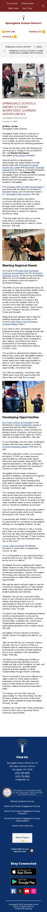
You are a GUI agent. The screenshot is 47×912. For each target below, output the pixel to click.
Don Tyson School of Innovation (17, 422)
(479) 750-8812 (22, 776)
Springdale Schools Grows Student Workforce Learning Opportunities (26, 52)
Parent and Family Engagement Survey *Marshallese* (22, 819)
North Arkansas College (16, 447)
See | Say (27, 8)
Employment (27, 3)
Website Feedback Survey (22, 801)
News (39, 47)
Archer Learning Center (13, 546)
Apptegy (28, 908)
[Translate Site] (36, 31)
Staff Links (13, 8)
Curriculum (12, 3)
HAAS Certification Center (27, 425)
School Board (19, 155)
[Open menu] (8, 31)
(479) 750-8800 (22, 773)
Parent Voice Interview (22, 825)
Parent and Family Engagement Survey (22, 806)
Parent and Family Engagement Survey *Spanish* (22, 812)
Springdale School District (18, 47)
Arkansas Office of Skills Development (24, 187)
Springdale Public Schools (18, 194)
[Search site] (43, 5)
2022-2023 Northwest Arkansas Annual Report (20, 272)
